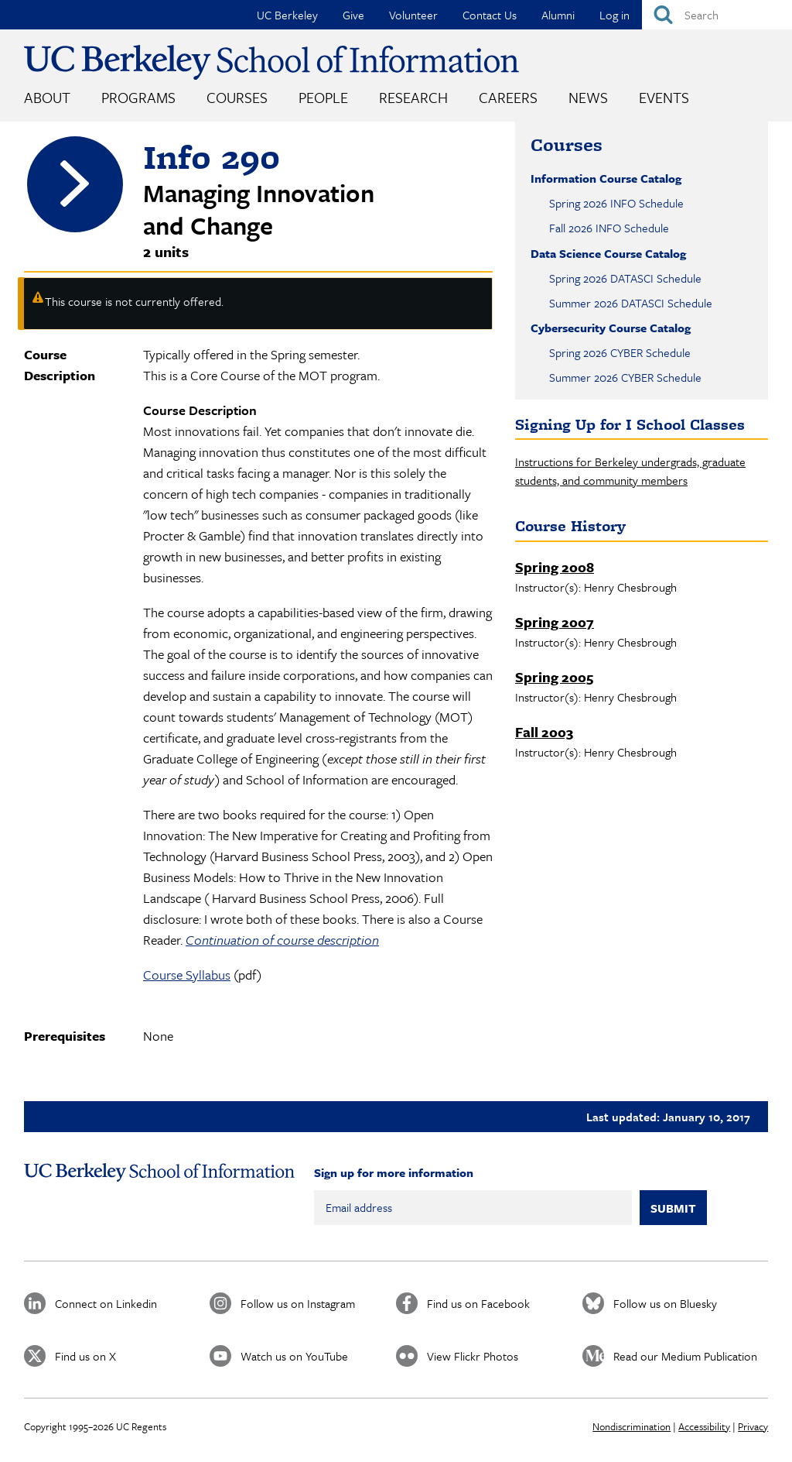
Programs (138, 97)
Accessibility (704, 1426)
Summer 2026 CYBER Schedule (625, 377)
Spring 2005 (554, 677)
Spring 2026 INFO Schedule (616, 202)
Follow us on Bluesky (665, 1303)
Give (353, 14)
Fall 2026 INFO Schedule (609, 227)
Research (413, 97)
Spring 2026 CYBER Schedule (620, 352)
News (588, 97)
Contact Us (490, 14)
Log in (614, 14)
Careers (508, 97)
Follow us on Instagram (298, 1303)
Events (664, 97)
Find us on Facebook (478, 1303)
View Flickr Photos (472, 1355)
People (323, 97)
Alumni (558, 14)
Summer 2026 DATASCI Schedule (630, 302)
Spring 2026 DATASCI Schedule (625, 278)
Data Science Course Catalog (608, 253)
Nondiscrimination (631, 1426)
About (47, 97)
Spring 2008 (554, 567)
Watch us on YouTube (294, 1355)
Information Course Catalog (606, 178)
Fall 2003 (544, 732)
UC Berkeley (287, 14)
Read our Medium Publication (685, 1355)
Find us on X (85, 1355)
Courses (237, 97)
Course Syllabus (186, 974)
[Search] (717, 14)
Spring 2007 (554, 622)
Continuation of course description (282, 939)
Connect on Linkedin (106, 1303)
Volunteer (413, 14)
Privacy (753, 1426)
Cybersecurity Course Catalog (611, 327)
